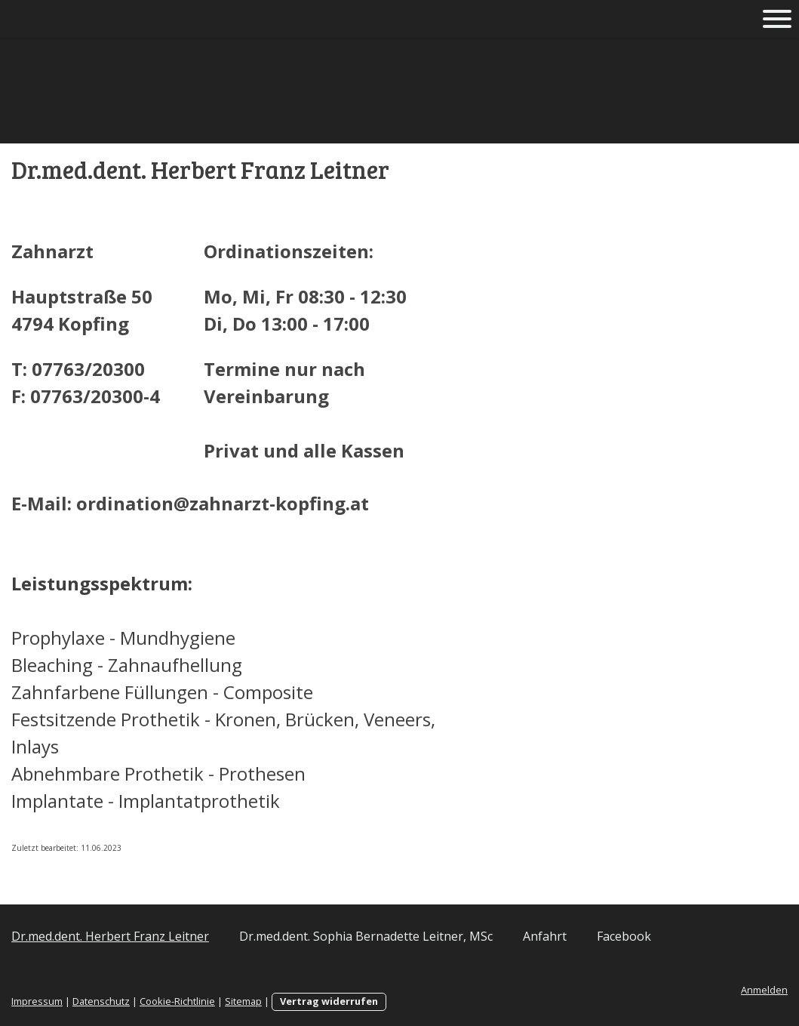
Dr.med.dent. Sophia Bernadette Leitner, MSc (366, 936)
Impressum (37, 1001)
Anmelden (764, 990)
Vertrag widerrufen (329, 1001)
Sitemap (243, 1001)
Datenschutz (101, 1001)
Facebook (624, 936)
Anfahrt (545, 936)
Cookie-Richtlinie (177, 1001)
